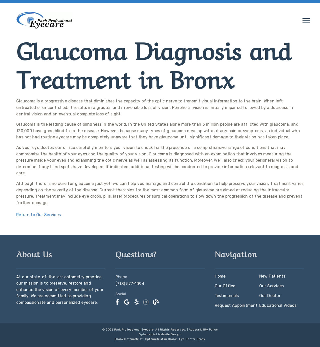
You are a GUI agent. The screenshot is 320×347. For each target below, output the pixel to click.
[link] (117, 302)
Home (220, 276)
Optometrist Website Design (160, 334)
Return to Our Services (38, 214)
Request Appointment (236, 305)
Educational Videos (277, 305)
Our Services (271, 286)
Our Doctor (269, 295)
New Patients (272, 276)
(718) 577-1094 (130, 283)
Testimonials (227, 295)
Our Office (225, 286)
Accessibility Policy (203, 329)
